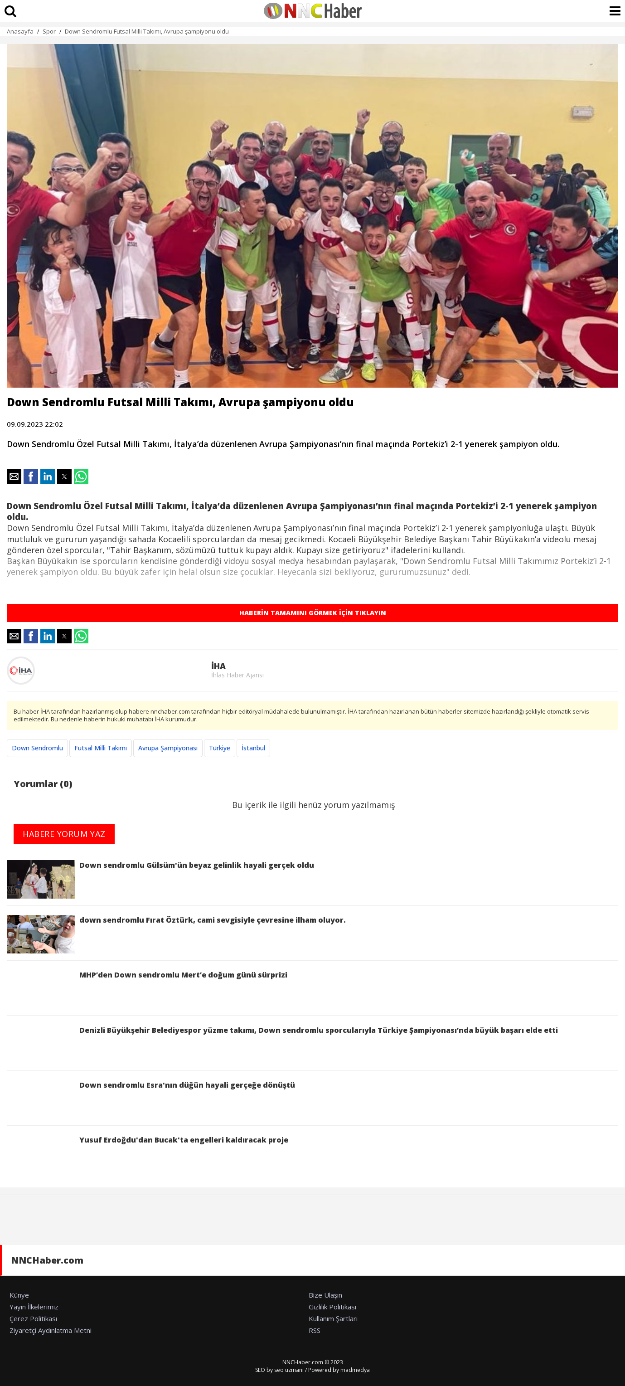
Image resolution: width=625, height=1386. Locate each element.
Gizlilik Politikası (332, 1306)
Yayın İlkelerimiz (34, 1306)
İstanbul (253, 748)
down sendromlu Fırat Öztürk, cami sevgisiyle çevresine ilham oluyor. (176, 934)
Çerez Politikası (33, 1318)
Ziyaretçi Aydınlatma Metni (51, 1330)
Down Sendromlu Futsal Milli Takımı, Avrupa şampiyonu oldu (147, 31)
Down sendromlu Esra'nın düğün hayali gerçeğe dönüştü (151, 1099)
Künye (19, 1294)
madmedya (355, 1370)
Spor (49, 31)
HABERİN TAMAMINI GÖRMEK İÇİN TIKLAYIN (312, 612)
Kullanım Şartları (333, 1318)
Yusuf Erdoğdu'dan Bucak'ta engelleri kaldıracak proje (147, 1154)
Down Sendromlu (37, 748)
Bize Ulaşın (325, 1294)
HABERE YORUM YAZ (64, 833)
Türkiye (219, 748)
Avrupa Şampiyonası (168, 748)
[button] (14, 476)
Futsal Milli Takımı (100, 748)
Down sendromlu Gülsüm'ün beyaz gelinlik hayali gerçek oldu (160, 879)
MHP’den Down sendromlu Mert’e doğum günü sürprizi (147, 989)
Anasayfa (20, 31)
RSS (314, 1330)
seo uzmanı (289, 1370)
